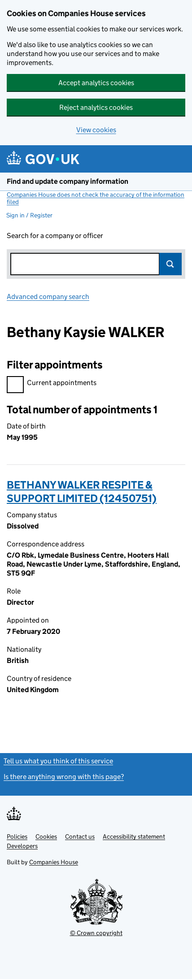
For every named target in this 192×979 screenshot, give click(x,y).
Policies (17, 836)
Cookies (46, 836)
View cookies (96, 130)
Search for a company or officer (55, 235)
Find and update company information (67, 181)
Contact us (80, 836)
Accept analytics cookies (96, 82)
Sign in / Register (29, 215)
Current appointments (51, 384)
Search (170, 264)
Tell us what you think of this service (58, 761)
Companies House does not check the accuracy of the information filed (95, 198)
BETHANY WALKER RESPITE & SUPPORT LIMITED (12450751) (82, 491)
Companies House (53, 862)
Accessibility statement (134, 836)
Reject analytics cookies (96, 107)
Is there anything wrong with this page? (64, 776)
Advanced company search (48, 296)
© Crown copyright (96, 933)
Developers (22, 846)
